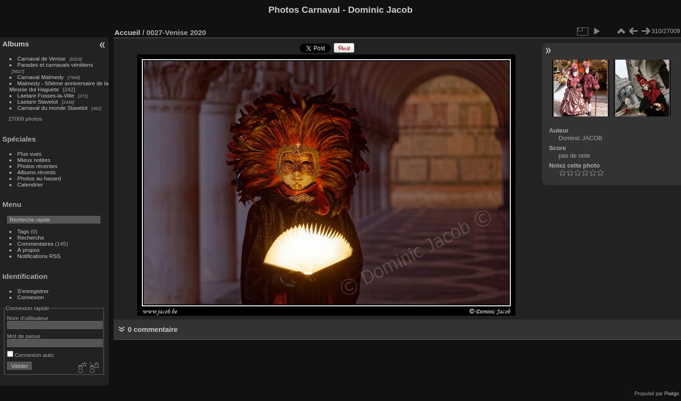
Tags (23, 231)
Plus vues (29, 154)
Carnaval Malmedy (40, 77)
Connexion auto (30, 355)
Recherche (30, 237)
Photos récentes (37, 166)
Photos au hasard (39, 178)
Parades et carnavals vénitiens (55, 65)
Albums (15, 44)
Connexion (30, 297)
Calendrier (30, 184)
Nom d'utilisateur (27, 318)
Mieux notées (34, 160)
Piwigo (671, 393)
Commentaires (35, 244)
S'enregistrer (33, 291)
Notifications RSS (39, 256)
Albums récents (36, 172)
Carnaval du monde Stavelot (52, 108)
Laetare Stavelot (37, 101)
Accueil (127, 32)
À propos (28, 250)
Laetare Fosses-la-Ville (45, 95)
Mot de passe (24, 336)
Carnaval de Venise (41, 58)
